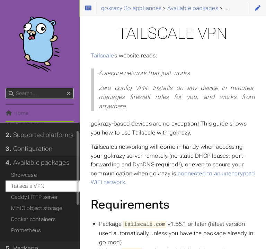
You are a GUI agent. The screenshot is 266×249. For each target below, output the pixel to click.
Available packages (37, 162)
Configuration (29, 148)
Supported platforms (39, 134)
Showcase (24, 175)
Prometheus (26, 230)
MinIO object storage (36, 208)
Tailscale (102, 55)
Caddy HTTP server (34, 197)
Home (17, 113)
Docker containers (33, 219)
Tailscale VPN (27, 186)
